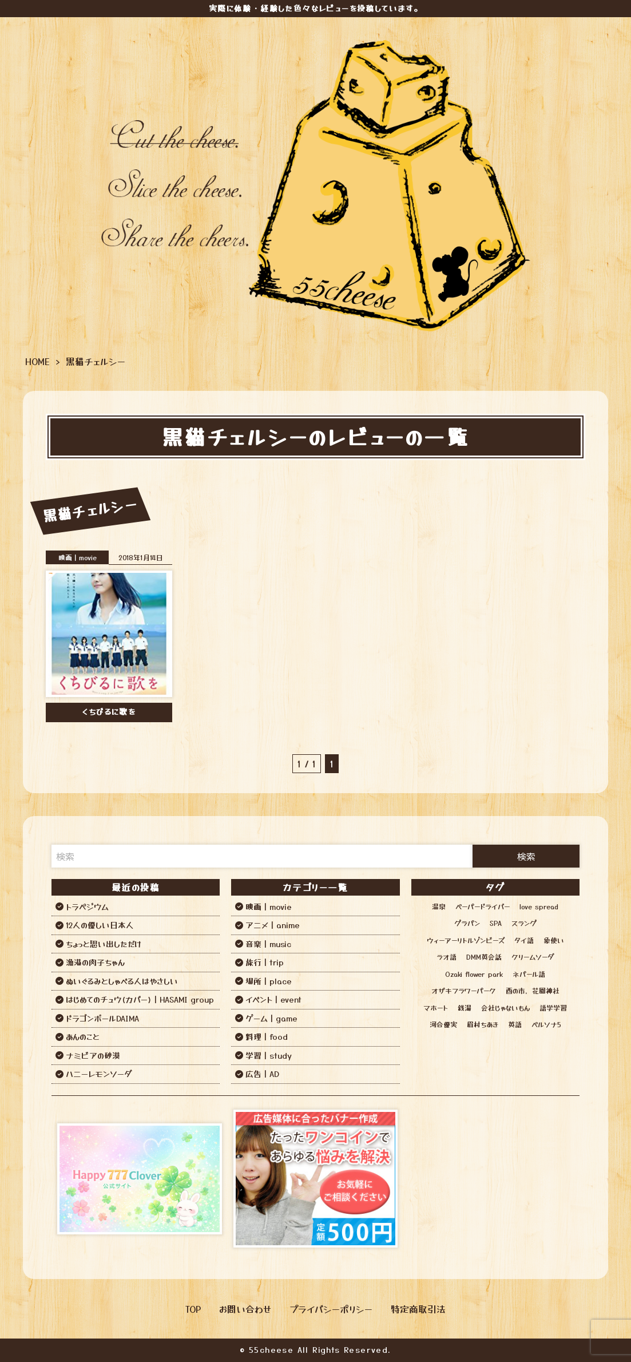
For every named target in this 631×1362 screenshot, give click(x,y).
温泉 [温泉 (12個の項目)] (439, 906)
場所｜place (268, 981)
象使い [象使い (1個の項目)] (553, 940)
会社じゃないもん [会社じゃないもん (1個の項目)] (505, 1007)
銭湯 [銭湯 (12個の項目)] (464, 1007)
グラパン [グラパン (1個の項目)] (467, 923)
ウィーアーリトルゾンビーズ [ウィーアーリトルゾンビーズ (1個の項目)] (466, 940)
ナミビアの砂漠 (93, 1055)
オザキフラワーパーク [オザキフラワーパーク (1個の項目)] (463, 990)
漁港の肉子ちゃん (95, 962)
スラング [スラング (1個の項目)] (524, 923)
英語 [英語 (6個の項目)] (515, 1024)
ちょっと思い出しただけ (103, 943)
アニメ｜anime (272, 925)
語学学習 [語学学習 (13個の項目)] (553, 1007)
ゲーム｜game (271, 1018)
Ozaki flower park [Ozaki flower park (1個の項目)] (474, 974)
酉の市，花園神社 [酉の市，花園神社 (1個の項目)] (532, 990)
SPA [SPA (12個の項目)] (496, 923)
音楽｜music (268, 943)
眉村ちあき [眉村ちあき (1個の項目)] (482, 1024)
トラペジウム (87, 906)
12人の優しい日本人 (100, 925)
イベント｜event (273, 999)
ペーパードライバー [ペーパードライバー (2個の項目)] (482, 906)
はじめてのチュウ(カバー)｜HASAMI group (140, 999)
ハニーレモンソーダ (99, 1073)
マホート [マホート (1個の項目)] (435, 1007)
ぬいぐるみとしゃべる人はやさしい (122, 981)
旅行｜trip (264, 962)
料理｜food (266, 1036)
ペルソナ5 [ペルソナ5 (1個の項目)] (546, 1024)
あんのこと (83, 1036)
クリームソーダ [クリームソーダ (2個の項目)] (532, 956)
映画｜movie (77, 557)
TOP (193, 1309)
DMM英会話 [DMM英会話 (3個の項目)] (484, 956)
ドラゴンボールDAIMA (102, 1018)
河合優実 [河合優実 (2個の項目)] (443, 1024)
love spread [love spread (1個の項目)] (538, 906)
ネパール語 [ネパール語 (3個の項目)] (529, 974)
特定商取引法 (418, 1309)
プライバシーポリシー (330, 1309)
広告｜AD (262, 1073)
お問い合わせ (245, 1309)
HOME (37, 361)
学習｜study (268, 1055)
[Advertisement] (491, 1178)
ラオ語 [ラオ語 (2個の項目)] (446, 956)
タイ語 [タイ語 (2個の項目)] (524, 940)
